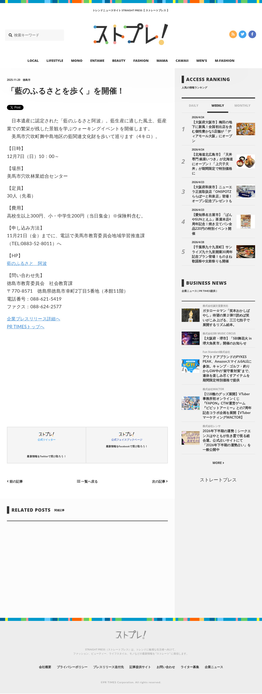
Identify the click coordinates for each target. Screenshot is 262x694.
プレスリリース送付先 (105, 667)
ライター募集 (199, 667)
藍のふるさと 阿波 (28, 263)
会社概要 (31, 667)
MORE (218, 451)
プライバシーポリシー (63, 667)
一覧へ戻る (87, 481)
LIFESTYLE (55, 60)
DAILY (193, 105)
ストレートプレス (218, 467)
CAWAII (182, 60)
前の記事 (15, 481)
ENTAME (97, 60)
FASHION (141, 60)
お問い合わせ (171, 667)
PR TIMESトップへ (27, 326)
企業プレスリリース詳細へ (35, 318)
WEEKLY (217, 105)
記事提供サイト (141, 667)
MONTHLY (242, 105)
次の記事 (159, 481)
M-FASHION (225, 60)
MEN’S (201, 60)
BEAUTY (119, 60)
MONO (76, 60)
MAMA (162, 60)
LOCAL (33, 60)
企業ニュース (227, 667)
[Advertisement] (87, 380)
